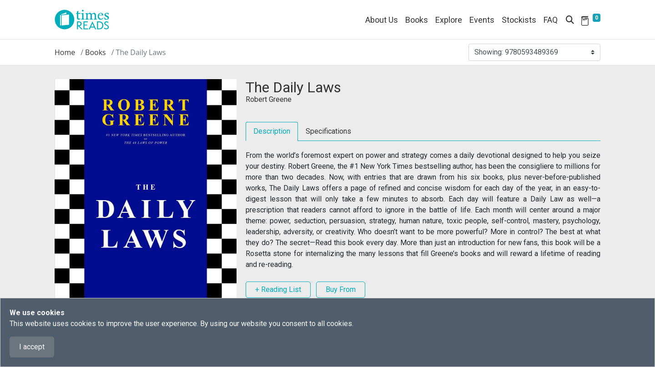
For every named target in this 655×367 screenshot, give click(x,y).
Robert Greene (269, 99)
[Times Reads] (85, 20)
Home (65, 52)
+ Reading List (278, 289)
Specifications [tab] (328, 131)
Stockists (519, 20)
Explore (448, 20)
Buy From (341, 289)
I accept (32, 346)
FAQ (551, 20)
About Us (381, 20)
